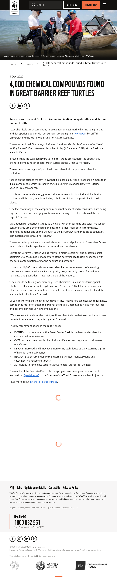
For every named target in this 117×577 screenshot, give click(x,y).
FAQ (12, 487)
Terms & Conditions (18, 556)
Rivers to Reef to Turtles (43, 381)
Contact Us (54, 487)
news (30, 64)
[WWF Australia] (14, 8)
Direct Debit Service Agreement (41, 556)
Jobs (19, 487)
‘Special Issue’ (31, 375)
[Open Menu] (104, 4)
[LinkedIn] (20, 106)
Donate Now (91, 5)
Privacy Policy (70, 487)
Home (13, 64)
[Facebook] (13, 106)
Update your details (35, 487)
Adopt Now (72, 5)
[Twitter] (27, 106)
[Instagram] (20, 539)
